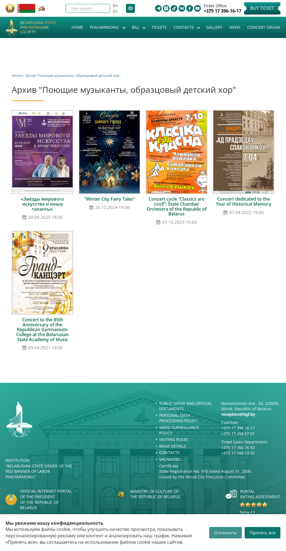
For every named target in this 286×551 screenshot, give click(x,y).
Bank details (172, 446)
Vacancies (169, 459)
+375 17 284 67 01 (238, 433)
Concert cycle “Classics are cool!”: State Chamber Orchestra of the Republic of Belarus (177, 206)
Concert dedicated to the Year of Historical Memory (243, 201)
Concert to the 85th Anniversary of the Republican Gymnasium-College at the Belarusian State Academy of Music (42, 329)
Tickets (159, 27)
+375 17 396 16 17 (238, 428)
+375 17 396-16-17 (222, 11)
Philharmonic (105, 27)
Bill (136, 27)
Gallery (214, 27)
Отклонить (225, 532)
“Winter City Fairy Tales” (109, 199)
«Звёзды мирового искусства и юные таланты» (42, 204)
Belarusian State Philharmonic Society (38, 27)
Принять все (262, 532)
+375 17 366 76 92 (238, 447)
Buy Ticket (262, 8)
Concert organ (263, 27)
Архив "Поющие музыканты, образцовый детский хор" (73, 75)
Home (77, 27)
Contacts (184, 27)
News (234, 27)
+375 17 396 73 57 (238, 453)
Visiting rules (173, 439)
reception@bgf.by (238, 414)
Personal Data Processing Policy (178, 418)
